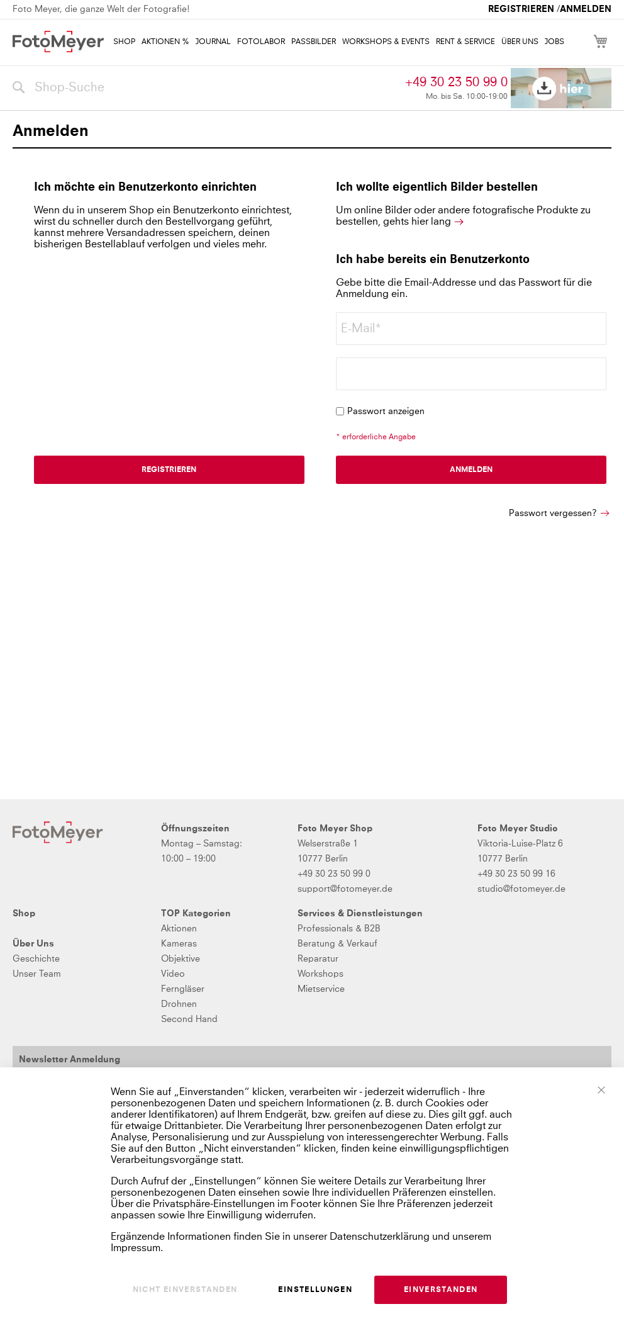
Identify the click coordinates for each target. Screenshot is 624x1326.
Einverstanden (441, 1290)
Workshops (320, 974)
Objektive (180, 959)
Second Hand (189, 1019)
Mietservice (321, 989)
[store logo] (58, 41)
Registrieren (521, 9)
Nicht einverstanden (185, 1290)
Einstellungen (315, 1290)
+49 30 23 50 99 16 (516, 874)
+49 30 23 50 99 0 (456, 82)
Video (173, 974)
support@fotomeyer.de (345, 889)
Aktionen (179, 928)
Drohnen (179, 1004)
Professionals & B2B (339, 928)
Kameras (179, 944)
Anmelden (585, 9)
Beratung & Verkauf (337, 944)
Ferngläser (182, 989)
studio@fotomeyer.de (521, 889)
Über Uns (33, 944)
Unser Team (37, 974)
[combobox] (206, 88)
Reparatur (318, 959)
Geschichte (36, 959)
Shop (24, 913)
